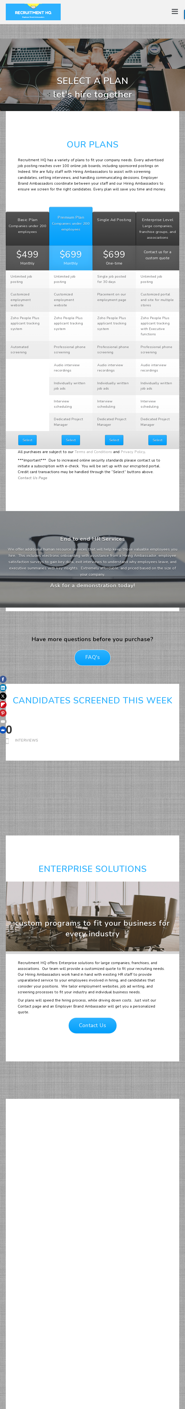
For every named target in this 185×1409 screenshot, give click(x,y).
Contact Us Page (32, 478)
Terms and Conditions (93, 451)
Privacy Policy (133, 451)
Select (28, 440)
